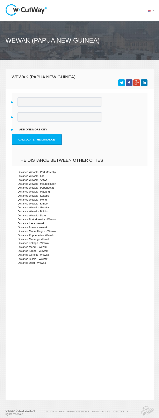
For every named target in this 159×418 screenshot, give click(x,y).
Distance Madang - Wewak (34, 239)
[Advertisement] (79, 303)
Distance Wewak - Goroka (33, 207)
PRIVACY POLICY (101, 411)
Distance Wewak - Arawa (33, 179)
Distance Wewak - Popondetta (36, 187)
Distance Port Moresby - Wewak (37, 219)
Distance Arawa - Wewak (33, 227)
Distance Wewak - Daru (32, 215)
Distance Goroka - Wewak (33, 254)
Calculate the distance (37, 139)
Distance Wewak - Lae (31, 176)
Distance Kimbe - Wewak (33, 250)
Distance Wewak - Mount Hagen (37, 183)
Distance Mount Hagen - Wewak (37, 231)
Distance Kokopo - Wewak (33, 243)
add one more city (33, 129)
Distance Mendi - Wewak (33, 246)
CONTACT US (121, 411)
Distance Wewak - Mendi (33, 199)
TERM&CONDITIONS (78, 411)
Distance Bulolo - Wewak (33, 258)
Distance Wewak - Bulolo (33, 211)
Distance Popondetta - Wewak (36, 235)
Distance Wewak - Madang (34, 191)
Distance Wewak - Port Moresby (37, 172)
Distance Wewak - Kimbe (33, 203)
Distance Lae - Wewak (31, 223)
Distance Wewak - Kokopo (33, 195)
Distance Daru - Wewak (32, 262)
